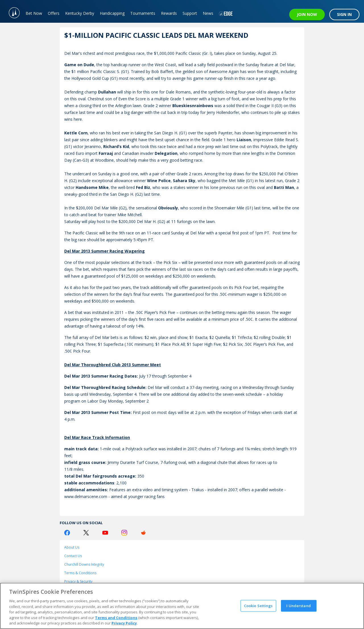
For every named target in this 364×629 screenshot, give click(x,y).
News (208, 13)
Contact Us (73, 555)
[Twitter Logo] (86, 533)
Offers (53, 13)
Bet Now (34, 13)
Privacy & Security (78, 581)
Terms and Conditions (116, 617)
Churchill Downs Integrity (84, 564)
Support (190, 13)
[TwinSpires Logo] (11, 11)
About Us (71, 547)
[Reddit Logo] (143, 533)
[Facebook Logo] (67, 533)
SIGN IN (344, 14)
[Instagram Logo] (124, 533)
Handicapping (112, 13)
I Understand (298, 605)
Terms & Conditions (80, 572)
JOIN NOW (307, 14)
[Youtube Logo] (105, 533)
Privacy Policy (124, 623)
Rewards (169, 13)
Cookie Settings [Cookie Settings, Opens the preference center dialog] (258, 605)
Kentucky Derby (79, 13)
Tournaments (142, 13)
